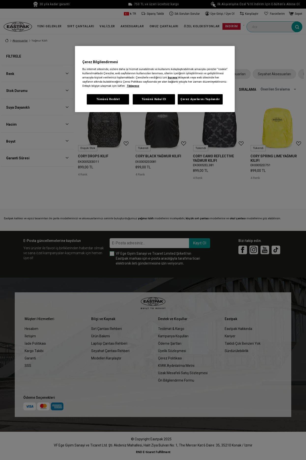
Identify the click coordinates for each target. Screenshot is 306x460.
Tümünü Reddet (108, 99)
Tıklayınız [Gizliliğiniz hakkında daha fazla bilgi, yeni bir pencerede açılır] (133, 86)
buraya (173, 77)
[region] (155, 79)
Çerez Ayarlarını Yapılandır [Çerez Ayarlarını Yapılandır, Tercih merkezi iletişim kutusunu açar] (200, 99)
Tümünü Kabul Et (154, 99)
